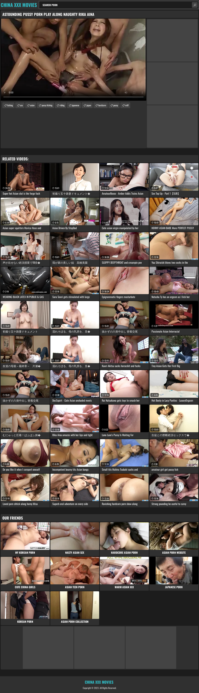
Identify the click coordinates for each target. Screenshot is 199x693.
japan (88, 105)
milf (127, 105)
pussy (115, 105)
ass (21, 105)
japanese (75, 105)
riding (62, 105)
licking (10, 105)
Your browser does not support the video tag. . (73, 60)
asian (32, 105)
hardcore (102, 105)
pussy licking (47, 105)
